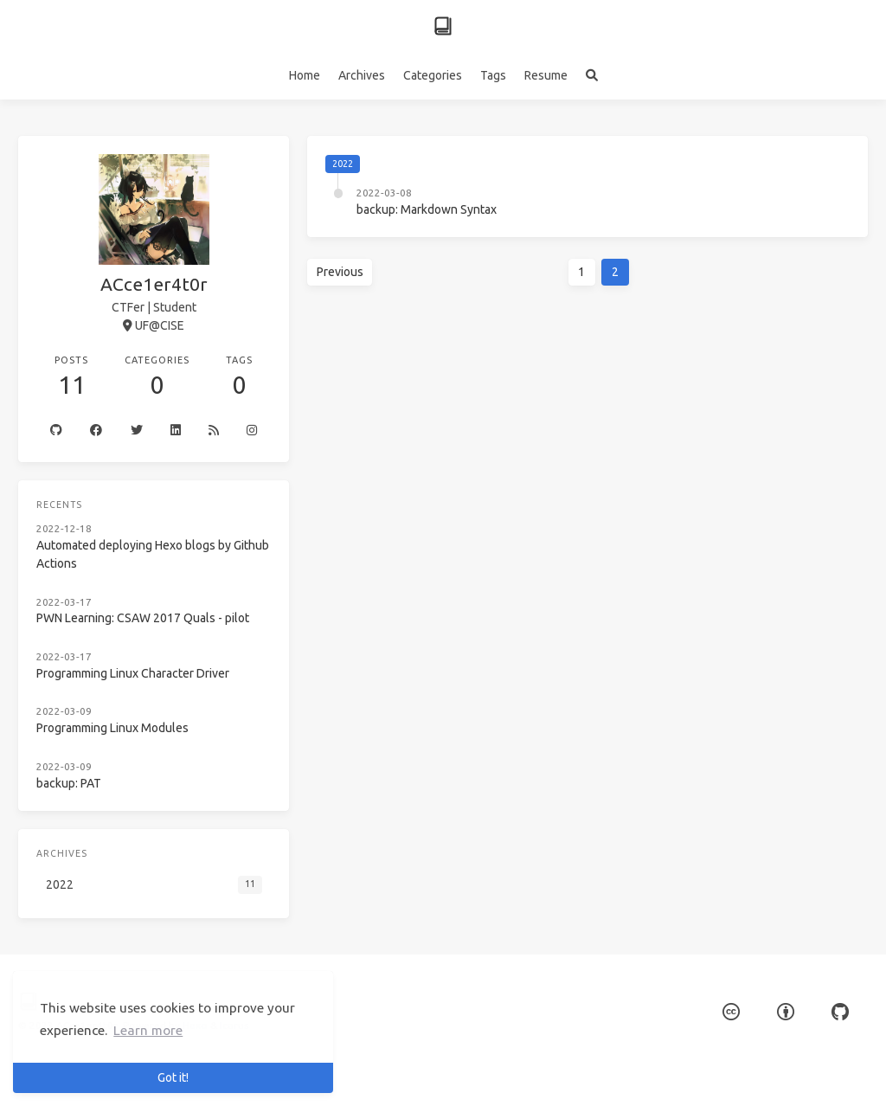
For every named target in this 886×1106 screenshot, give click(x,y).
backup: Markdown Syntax (426, 209)
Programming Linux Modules (112, 728)
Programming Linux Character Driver (132, 673)
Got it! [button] (173, 1077)
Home (304, 75)
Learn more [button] (148, 1030)
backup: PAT (68, 783)
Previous (340, 272)
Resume (546, 75)
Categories (432, 75)
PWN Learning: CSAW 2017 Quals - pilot (142, 618)
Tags (493, 75)
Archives (361, 75)
